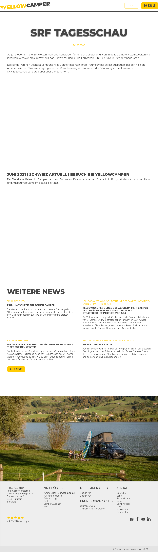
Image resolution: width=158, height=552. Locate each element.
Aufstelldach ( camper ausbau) (59, 493)
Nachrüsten (54, 488)
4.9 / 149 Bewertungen (18, 519)
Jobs (119, 495)
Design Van (85, 495)
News (119, 501)
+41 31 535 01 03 (15, 488)
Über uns (121, 493)
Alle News (16, 369)
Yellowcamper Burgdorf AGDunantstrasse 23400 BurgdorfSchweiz (20, 497)
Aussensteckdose (53, 495)
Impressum (122, 509)
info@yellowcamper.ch (18, 490)
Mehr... (47, 506)
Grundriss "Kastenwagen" (93, 508)
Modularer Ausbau (95, 488)
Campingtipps (123, 504)
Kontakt (131, 5)
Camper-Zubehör (52, 504)
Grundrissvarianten (96, 501)
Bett (46, 501)
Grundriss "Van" (87, 506)
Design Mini (85, 493)
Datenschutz (123, 512)
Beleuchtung (50, 498)
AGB (119, 506)
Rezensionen (123, 498)
